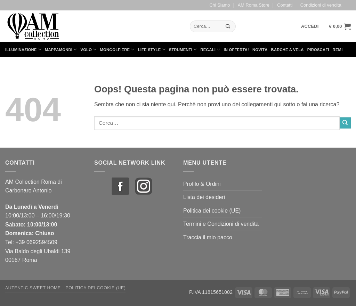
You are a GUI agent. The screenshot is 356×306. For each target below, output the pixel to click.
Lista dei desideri (204, 197)
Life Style (151, 49)
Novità (260, 50)
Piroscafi (318, 50)
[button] (310, 26)
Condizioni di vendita (320, 5)
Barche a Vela (287, 50)
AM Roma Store (253, 5)
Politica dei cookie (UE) (212, 211)
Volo (89, 49)
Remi (338, 50)
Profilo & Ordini (202, 184)
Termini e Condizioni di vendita (221, 224)
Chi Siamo (219, 5)
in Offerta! (236, 50)
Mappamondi (61, 49)
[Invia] (228, 26)
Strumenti (183, 49)
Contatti (284, 5)
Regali (210, 49)
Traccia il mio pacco (207, 237)
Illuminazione (23, 49)
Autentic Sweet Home (33, 288)
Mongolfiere (117, 49)
